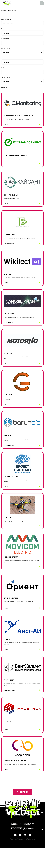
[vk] (15, 835)
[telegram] (29, 835)
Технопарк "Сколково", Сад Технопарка (22, 839)
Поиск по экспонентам (7, 19)
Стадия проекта (5, 38)
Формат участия (5, 77)
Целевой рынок (5, 29)
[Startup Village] (6, 3)
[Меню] (42, 3)
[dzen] (20, 835)
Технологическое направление (8, 58)
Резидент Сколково (6, 48)
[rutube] (25, 835)
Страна (3, 67)
